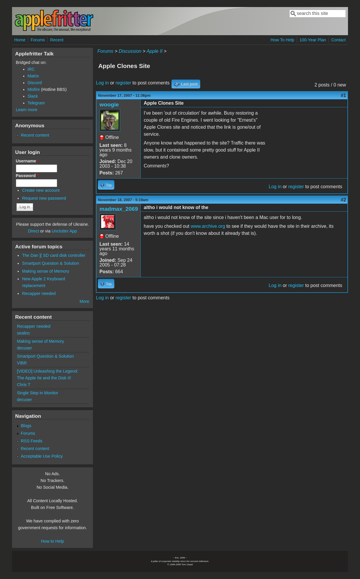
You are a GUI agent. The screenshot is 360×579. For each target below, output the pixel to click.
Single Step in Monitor (37, 392)
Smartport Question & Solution (50, 263)
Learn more (27, 109)
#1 (343, 95)
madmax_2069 (118, 209)
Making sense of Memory (45, 271)
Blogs (26, 425)
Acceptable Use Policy (42, 456)
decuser (24, 348)
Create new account (41, 190)
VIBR (22, 363)
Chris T (23, 384)
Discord (35, 82)
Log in (102, 82)
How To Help (282, 40)
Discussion (130, 51)
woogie (109, 104)
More (84, 301)
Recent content (35, 135)
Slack (33, 96)
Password (27, 175)
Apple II (154, 51)
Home (20, 40)
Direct (33, 231)
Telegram (36, 103)
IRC (31, 69)
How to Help (52, 541)
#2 (343, 199)
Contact (338, 40)
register (123, 82)
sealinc (23, 333)
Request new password (44, 198)
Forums (38, 40)
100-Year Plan (313, 40)
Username (27, 161)
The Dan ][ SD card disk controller (53, 255)
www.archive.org (208, 226)
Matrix (33, 76)
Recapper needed (38, 293)
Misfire (34, 89)
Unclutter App (64, 231)
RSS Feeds (32, 441)
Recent (57, 40)
